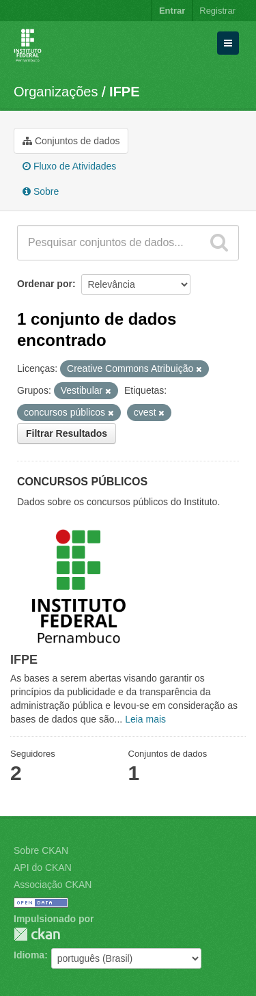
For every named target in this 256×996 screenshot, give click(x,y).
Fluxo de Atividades (69, 166)
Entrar (172, 10)
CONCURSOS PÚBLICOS (82, 481)
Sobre (41, 191)
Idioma (29, 955)
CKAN (37, 934)
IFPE (124, 91)
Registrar (217, 10)
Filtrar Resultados (66, 433)
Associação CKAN (52, 884)
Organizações (56, 91)
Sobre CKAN (41, 850)
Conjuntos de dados (71, 140)
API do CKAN (43, 867)
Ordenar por (44, 283)
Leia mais (145, 719)
